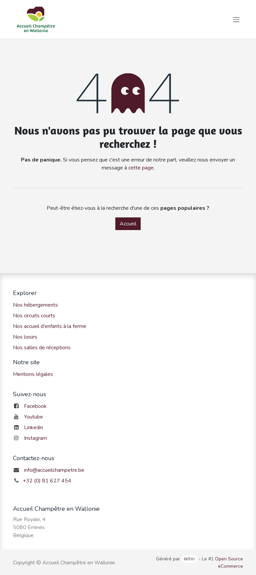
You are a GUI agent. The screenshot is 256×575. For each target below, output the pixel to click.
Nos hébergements (35, 305)
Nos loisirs (25, 337)
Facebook (35, 406)
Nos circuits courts (34, 315)
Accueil (128, 223)
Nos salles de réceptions (42, 347)
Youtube (33, 417)
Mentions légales (33, 374)
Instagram (35, 438)
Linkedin (33, 427)
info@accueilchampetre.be (54, 470)
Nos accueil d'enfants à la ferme (49, 326)
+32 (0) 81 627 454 (47, 480)
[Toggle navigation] (236, 19)
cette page (141, 167)
